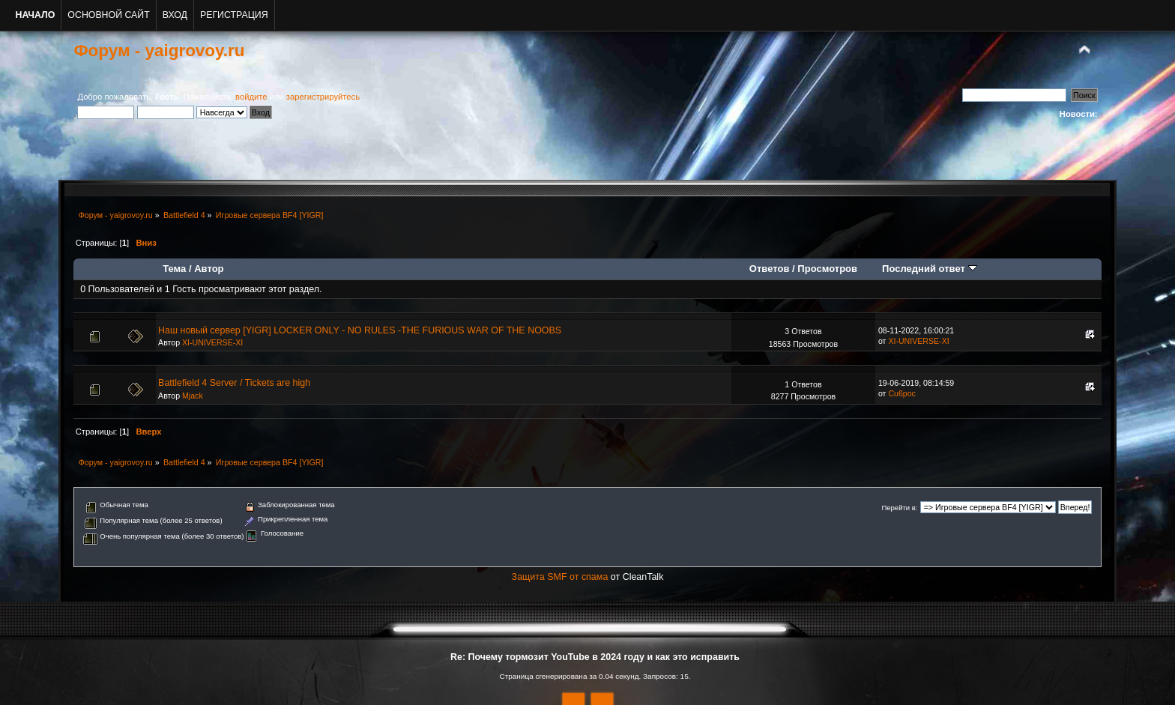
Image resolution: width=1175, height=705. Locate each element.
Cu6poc (902, 393)
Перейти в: (899, 507)
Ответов (769, 268)
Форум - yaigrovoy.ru (158, 50)
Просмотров (827, 268)
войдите (251, 96)
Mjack (192, 395)
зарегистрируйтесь (323, 96)
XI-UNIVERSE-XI (212, 342)
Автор (208, 268)
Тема (174, 268)
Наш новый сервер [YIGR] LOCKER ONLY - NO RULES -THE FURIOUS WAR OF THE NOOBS (359, 330)
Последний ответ (929, 268)
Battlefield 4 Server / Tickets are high (234, 383)
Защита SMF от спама (560, 577)
